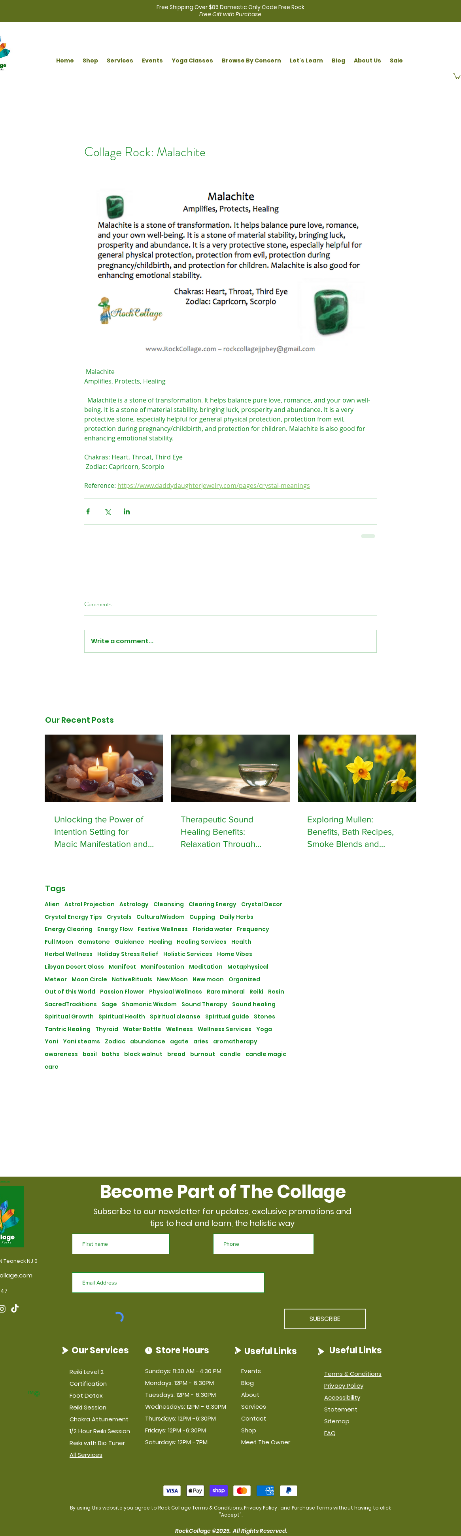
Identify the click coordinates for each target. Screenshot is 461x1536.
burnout (202, 1054)
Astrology (134, 904)
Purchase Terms (312, 1507)
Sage (109, 1004)
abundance (147, 1041)
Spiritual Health (121, 1016)
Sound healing (254, 1004)
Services (253, 1406)
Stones (264, 1016)
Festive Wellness (163, 929)
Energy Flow (115, 929)
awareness (61, 1054)
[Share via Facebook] (88, 511)
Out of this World (70, 992)
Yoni (51, 1041)
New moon (208, 979)
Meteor (56, 979)
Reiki (256, 992)
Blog (247, 1383)
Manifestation (162, 967)
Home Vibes (234, 954)
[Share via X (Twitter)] (107, 511)
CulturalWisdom (160, 917)
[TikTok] (15, 1309)
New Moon (172, 979)
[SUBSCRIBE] (325, 1319)
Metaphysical (247, 967)
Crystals (119, 917)
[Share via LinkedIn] (126, 511)
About (250, 1395)
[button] (90, 61)
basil (90, 1054)
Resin (276, 992)
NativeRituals (132, 979)
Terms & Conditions (217, 1507)
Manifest (122, 967)
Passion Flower (122, 992)
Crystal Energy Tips (73, 917)
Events (251, 1371)
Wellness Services (224, 1029)
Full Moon (59, 942)
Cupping (202, 917)
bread (176, 1054)
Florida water (212, 929)
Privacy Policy (260, 1507)
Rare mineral (226, 992)
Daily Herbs (236, 917)
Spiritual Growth (69, 1016)
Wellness (179, 1029)
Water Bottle (142, 1029)
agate (179, 1041)
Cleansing (168, 904)
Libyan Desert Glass (74, 967)
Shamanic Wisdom (149, 1004)
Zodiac (115, 1041)
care (52, 1067)
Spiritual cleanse (175, 1016)
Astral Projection (89, 904)
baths (110, 1054)
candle (230, 1054)
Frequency (253, 929)
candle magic (266, 1054)
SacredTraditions (71, 1004)
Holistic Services (187, 954)
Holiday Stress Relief (128, 954)
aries (200, 1041)
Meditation (206, 967)
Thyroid (106, 1029)
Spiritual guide (227, 1016)
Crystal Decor (261, 904)
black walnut (143, 1054)
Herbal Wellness (69, 954)
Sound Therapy (204, 1004)
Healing (160, 942)
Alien (52, 904)
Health (241, 942)
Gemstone (94, 942)
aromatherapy (235, 1041)
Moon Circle (89, 979)
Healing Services (202, 942)
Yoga (264, 1029)
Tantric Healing (68, 1029)
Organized (244, 979)
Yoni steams (81, 1041)
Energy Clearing (69, 929)
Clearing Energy (212, 904)
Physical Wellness (175, 992)
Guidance (129, 942)
